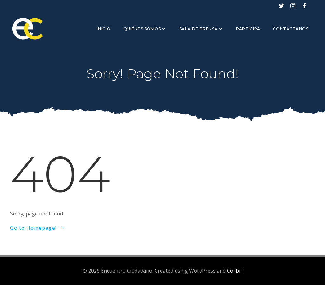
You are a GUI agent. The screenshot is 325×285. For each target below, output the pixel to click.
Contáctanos (290, 28)
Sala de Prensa (201, 28)
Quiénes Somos (145, 28)
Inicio (104, 28)
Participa (248, 28)
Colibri (234, 270)
